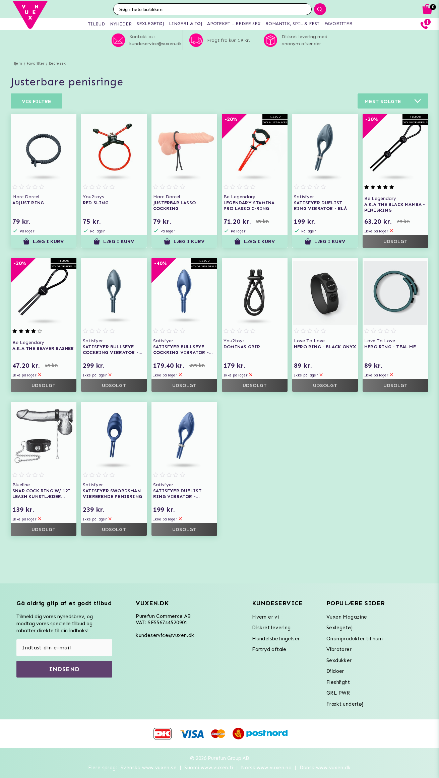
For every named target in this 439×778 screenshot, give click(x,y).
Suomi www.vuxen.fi (208, 768)
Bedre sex (57, 63)
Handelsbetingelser (276, 639)
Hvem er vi (265, 617)
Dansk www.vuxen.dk (325, 768)
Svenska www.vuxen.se (149, 768)
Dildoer (335, 671)
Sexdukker (339, 660)
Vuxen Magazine (346, 617)
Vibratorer (339, 649)
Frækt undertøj (345, 704)
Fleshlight (338, 682)
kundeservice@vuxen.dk (165, 635)
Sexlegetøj (339, 628)
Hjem (17, 63)
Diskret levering (271, 628)
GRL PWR (338, 693)
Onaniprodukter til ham (354, 639)
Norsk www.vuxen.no (266, 768)
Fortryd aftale (269, 649)
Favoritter (35, 63)
